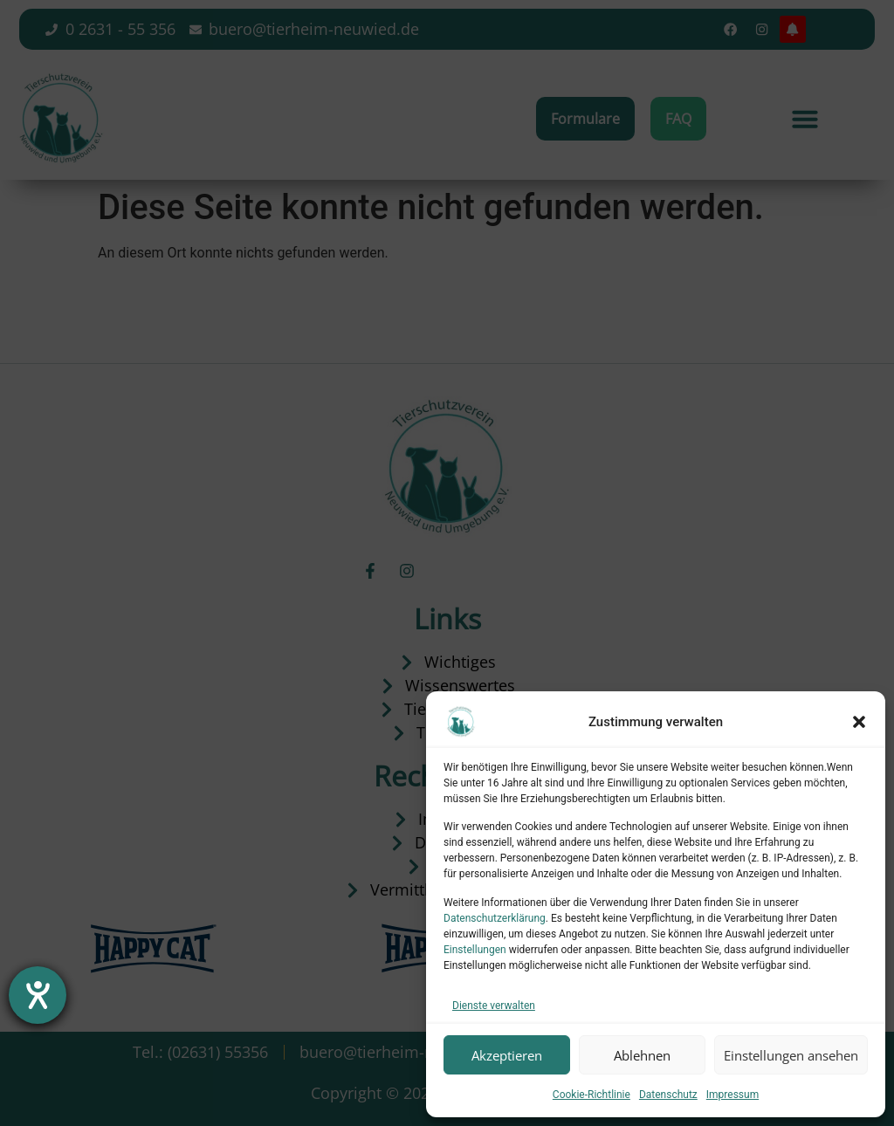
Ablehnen (642, 1055)
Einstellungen (475, 950)
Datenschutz (668, 1094)
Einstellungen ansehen (791, 1055)
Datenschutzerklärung (495, 918)
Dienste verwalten (493, 1005)
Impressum (732, 1094)
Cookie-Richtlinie (591, 1094)
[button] (859, 722)
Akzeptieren (506, 1055)
